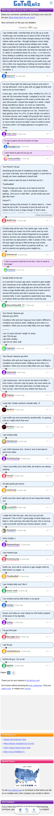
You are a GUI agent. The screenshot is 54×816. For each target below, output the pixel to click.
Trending (33, 810)
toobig (10, 622)
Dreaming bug (13, 458)
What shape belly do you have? (22, 17)
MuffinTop (11, 220)
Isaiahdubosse (13, 651)
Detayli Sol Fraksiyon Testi (15, 739)
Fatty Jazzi (11, 134)
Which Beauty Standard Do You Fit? (19, 743)
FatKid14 (11, 270)
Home (20, 810)
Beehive (10, 409)
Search (27, 810)
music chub (12, 591)
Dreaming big (13, 559)
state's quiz (6, 688)
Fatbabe (10, 395)
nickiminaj (11, 490)
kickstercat (12, 254)
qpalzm (10, 665)
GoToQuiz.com (33, 680)
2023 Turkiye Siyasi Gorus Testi (17, 748)
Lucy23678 (12, 507)
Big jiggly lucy (14, 146)
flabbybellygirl (13, 544)
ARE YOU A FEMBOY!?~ (14, 752)
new (35, 27)
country (28, 688)
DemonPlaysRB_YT (15, 305)
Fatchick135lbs (14, 158)
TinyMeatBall (12, 576)
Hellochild (11, 372)
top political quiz (15, 790)
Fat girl (10, 475)
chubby (10, 605)
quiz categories (35, 685)
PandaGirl (11, 530)
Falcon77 (11, 76)
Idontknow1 (12, 441)
